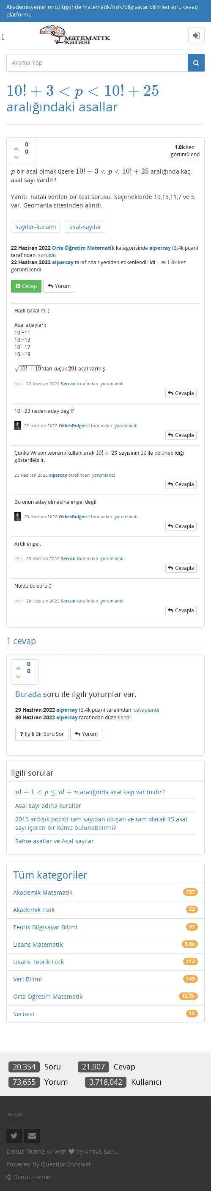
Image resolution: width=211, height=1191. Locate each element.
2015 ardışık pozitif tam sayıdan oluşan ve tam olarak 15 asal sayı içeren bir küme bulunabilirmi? (101, 823)
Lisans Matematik (38, 944)
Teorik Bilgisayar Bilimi (45, 927)
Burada (28, 694)
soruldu (47, 255)
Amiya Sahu (101, 1151)
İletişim (14, 1114)
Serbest (24, 1014)
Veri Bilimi (27, 979)
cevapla (184, 393)
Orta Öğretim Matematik (83, 247)
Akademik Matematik (42, 892)
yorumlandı (112, 384)
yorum (63, 286)
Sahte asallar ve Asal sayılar (54, 841)
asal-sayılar (85, 227)
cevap (29, 286)
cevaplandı (146, 709)
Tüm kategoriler (50, 875)
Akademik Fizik (34, 910)
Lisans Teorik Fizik (38, 962)
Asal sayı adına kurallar (48, 805)
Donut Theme (25, 1151)
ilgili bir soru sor (44, 734)
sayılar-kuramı (36, 227)
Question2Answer (66, 1164)
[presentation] (82, 90)
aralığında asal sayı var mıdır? (89, 792)
